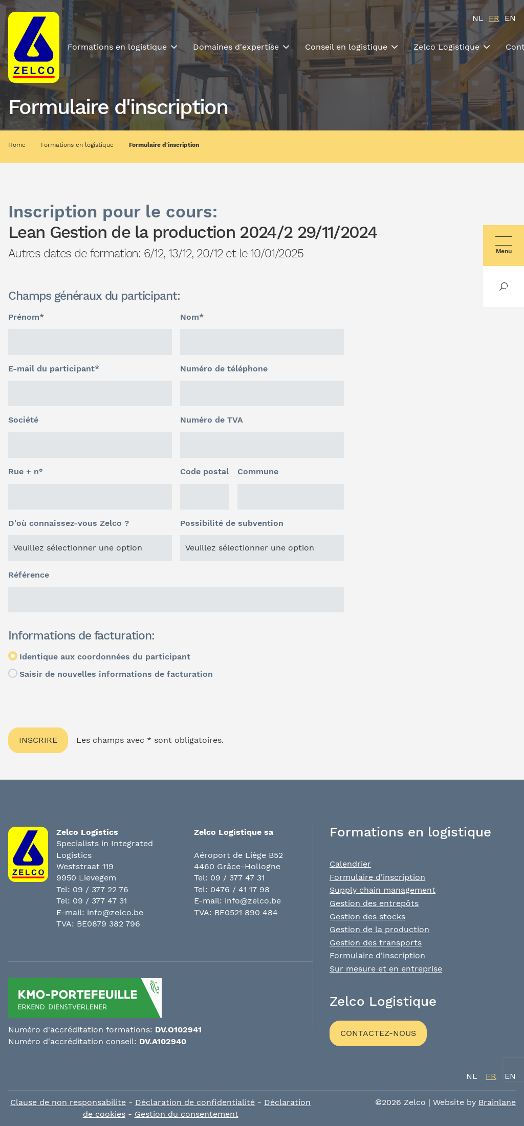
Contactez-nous (378, 1033)
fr (494, 18)
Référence (28, 575)
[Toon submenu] (174, 47)
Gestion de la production (379, 929)
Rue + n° (25, 471)
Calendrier (350, 864)
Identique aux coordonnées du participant (104, 656)
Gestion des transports (376, 942)
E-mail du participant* (53, 368)
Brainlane (497, 1102)
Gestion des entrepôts (374, 903)
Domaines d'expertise (236, 47)
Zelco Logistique (446, 47)
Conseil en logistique (346, 47)
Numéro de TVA (211, 420)
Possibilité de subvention (231, 523)
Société (23, 420)
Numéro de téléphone (224, 368)
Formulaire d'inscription (164, 144)
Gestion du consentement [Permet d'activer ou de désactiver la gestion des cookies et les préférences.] (186, 1114)
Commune (257, 471)
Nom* (192, 317)
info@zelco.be (115, 912)
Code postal (204, 471)
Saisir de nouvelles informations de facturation (116, 674)
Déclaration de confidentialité (195, 1102)
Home (17, 144)
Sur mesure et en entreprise (386, 969)
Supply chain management (382, 890)
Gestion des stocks (367, 916)
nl (478, 18)
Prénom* (26, 317)
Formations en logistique (117, 47)
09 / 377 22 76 (100, 889)
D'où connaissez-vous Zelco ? (68, 523)
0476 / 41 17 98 (240, 889)
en (510, 18)
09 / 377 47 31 (100, 901)
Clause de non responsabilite (68, 1102)
